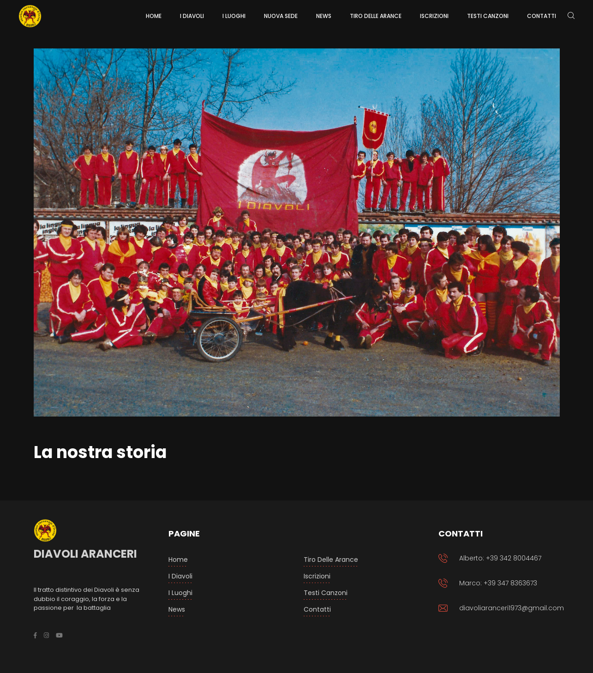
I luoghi (180, 592)
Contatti (317, 609)
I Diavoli (180, 576)
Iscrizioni (317, 576)
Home (178, 559)
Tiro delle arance (331, 559)
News (176, 609)
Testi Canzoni (325, 592)
